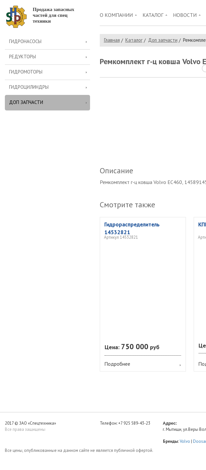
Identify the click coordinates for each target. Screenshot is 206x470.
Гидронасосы (25, 41)
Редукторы (22, 56)
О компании (116, 15)
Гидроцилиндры (29, 87)
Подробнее (117, 364)
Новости (185, 15)
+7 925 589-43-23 (134, 423)
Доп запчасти (26, 102)
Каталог (153, 15)
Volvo (185, 441)
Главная (112, 40)
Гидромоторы (25, 72)
